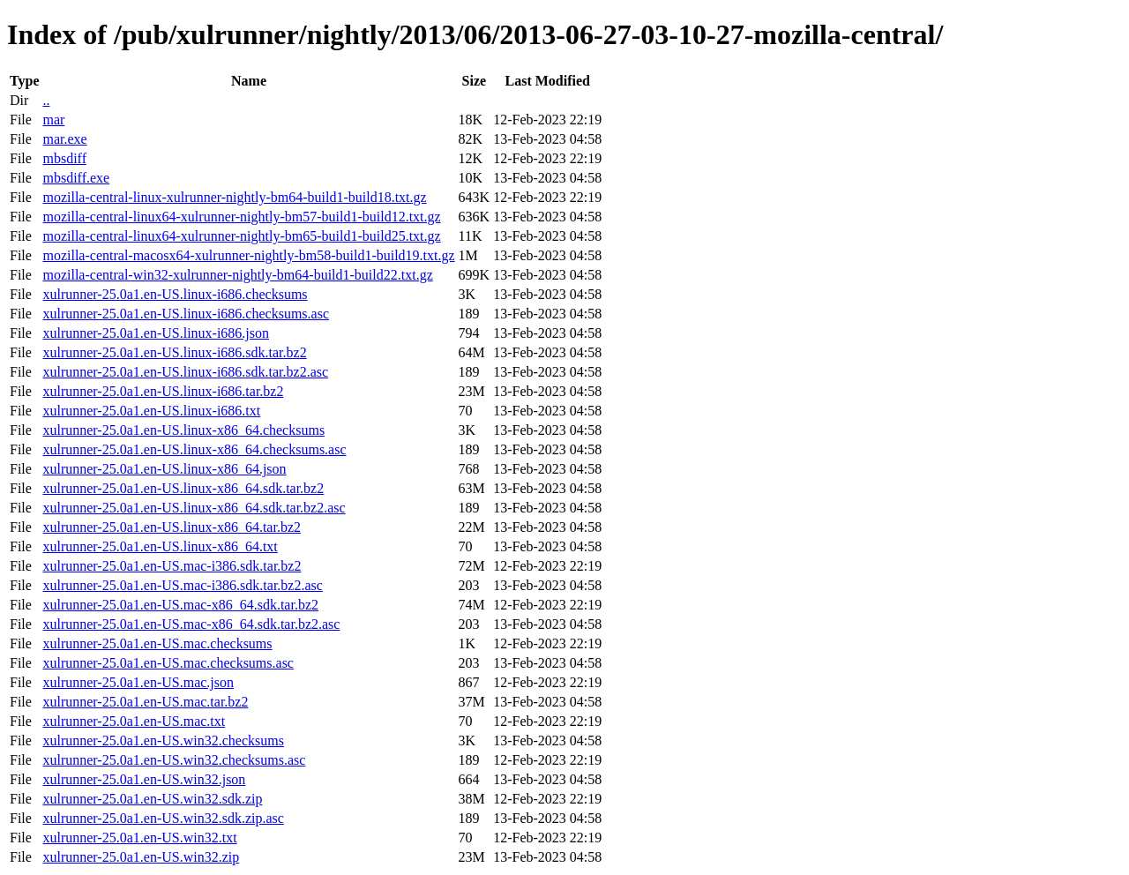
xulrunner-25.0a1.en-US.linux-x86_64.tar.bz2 (171, 527)
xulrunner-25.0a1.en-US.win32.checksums (162, 740)
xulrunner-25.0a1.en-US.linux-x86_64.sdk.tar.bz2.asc (193, 507)
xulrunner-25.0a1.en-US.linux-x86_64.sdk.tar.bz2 (183, 488)
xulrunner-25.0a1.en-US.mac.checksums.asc (167, 662)
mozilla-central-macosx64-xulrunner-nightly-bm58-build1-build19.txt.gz (248, 255)
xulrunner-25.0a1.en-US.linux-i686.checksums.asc (185, 313)
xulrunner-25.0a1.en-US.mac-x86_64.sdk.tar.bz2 (180, 604)
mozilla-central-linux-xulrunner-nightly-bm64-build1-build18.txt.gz (234, 197)
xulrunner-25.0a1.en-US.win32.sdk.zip (152, 798)
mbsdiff (64, 158)
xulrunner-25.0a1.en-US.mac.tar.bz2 (145, 701)
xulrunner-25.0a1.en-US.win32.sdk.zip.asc (162, 818)
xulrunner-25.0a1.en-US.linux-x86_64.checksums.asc (194, 449)
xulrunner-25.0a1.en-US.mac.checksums (157, 643)
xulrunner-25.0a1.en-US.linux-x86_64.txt (159, 546)
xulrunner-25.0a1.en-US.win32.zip (140, 856)
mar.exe (64, 138)
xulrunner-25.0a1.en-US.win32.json (143, 779)
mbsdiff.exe (75, 177)
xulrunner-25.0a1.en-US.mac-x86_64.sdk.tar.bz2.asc (191, 624)
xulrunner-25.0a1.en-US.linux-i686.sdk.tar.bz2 (174, 352)
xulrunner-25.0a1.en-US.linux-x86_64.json (164, 468)
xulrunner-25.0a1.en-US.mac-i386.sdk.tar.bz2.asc (182, 585)
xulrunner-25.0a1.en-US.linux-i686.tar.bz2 (162, 391)
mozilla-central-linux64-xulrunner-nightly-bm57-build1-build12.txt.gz (241, 216)
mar (53, 119)
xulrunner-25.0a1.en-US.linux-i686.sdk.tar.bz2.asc (185, 371)
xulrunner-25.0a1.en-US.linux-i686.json (155, 332)
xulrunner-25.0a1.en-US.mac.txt (133, 721)
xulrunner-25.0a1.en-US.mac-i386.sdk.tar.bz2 (171, 565)
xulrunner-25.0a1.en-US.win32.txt (139, 837)
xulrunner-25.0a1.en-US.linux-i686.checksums (174, 294)
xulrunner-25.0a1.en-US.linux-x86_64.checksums (183, 430)
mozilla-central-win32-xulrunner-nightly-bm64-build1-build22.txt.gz (237, 274)
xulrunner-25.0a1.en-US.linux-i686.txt (151, 410)
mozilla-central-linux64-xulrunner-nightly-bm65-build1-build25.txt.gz (241, 235)
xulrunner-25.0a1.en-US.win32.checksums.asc (173, 759)
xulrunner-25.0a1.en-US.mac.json (138, 682)
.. (45, 100)
